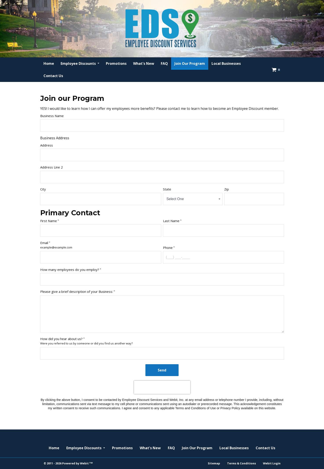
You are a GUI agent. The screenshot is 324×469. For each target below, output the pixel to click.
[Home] (162, 28)
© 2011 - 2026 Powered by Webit (68, 463)
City (43, 189)
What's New (143, 63)
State (167, 189)
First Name (48, 221)
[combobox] (193, 199)
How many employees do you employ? (69, 269)
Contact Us (53, 75)
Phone (168, 247)
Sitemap (214, 463)
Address (46, 145)
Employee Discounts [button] (79, 63)
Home (48, 63)
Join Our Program (191, 62)
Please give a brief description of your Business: (76, 291)
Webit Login (272, 463)
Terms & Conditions (241, 463)
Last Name (171, 221)
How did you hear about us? (61, 339)
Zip (226, 189)
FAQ (164, 63)
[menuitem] (48, 63)
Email (44, 243)
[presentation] (162, 387)
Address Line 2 (51, 167)
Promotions (116, 63)
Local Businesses (226, 63)
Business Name (52, 116)
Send (162, 370)
